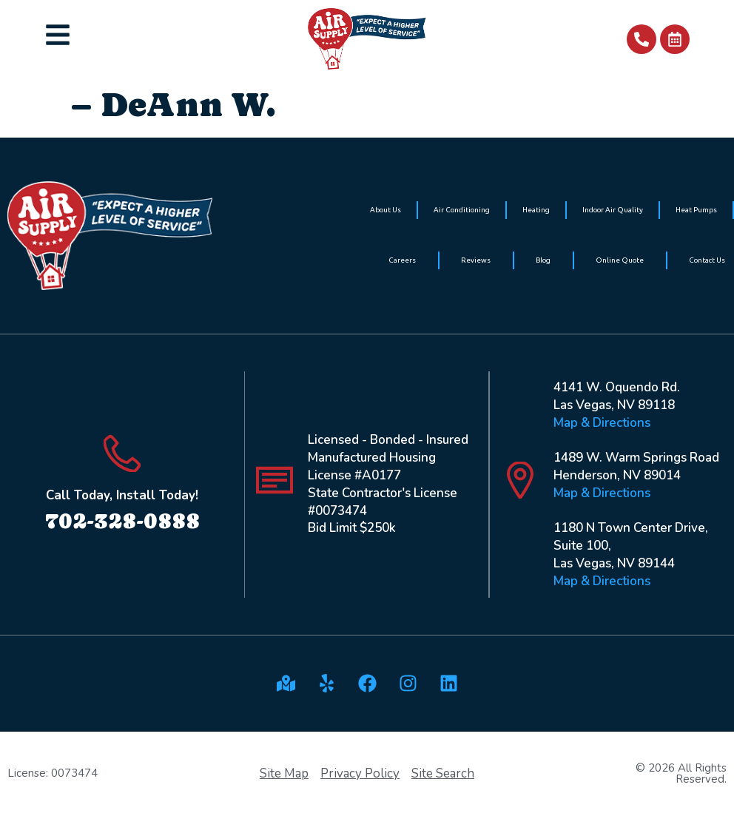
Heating (536, 210)
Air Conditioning (462, 210)
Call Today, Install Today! (122, 495)
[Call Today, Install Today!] (122, 453)
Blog (543, 260)
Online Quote (620, 260)
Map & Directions (601, 422)
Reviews (476, 260)
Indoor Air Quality (612, 210)
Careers (402, 260)
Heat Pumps (696, 210)
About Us (385, 210)
